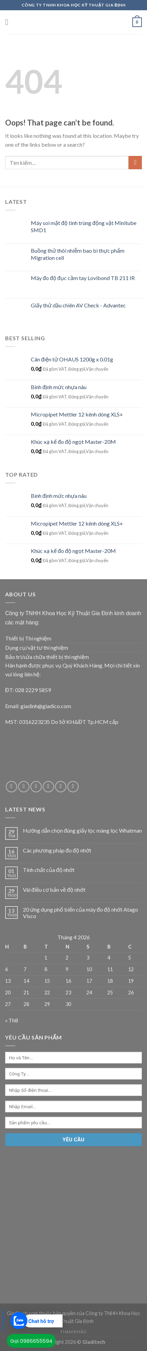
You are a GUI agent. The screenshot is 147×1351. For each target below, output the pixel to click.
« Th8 (11, 1020)
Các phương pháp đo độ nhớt (57, 850)
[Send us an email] (36, 786)
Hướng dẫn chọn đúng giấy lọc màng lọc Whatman (82, 830)
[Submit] (135, 162)
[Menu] (9, 22)
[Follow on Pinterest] (60, 786)
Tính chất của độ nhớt (49, 869)
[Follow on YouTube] (73, 786)
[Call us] (48, 786)
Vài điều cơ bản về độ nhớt (54, 889)
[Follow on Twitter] (23, 786)
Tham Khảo (73, 1331)
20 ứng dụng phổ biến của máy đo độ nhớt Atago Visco (80, 912)
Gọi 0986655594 (31, 1341)
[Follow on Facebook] (11, 786)
